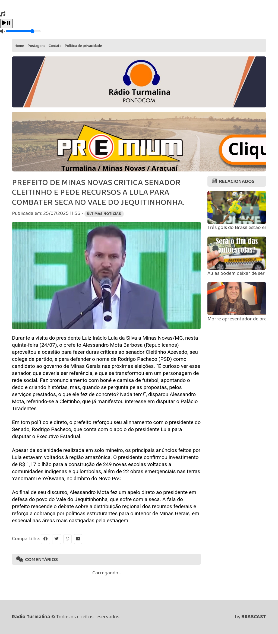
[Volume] (23, 31)
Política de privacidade (83, 46)
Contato (55, 46)
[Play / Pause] (6, 23)
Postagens (36, 46)
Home (19, 46)
